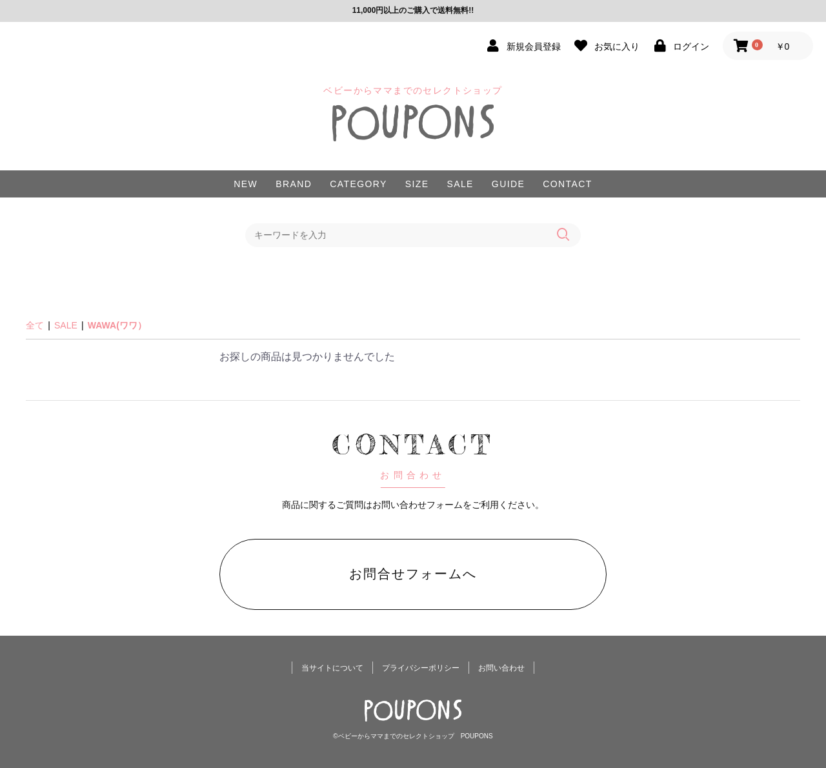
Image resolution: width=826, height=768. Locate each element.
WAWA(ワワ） (117, 325)
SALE (460, 184)
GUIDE (508, 184)
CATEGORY (358, 184)
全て (35, 325)
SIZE (417, 184)
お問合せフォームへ (413, 574)
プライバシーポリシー (420, 667)
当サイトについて (332, 667)
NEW (245, 184)
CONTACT (567, 184)
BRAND (294, 184)
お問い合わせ (501, 667)
